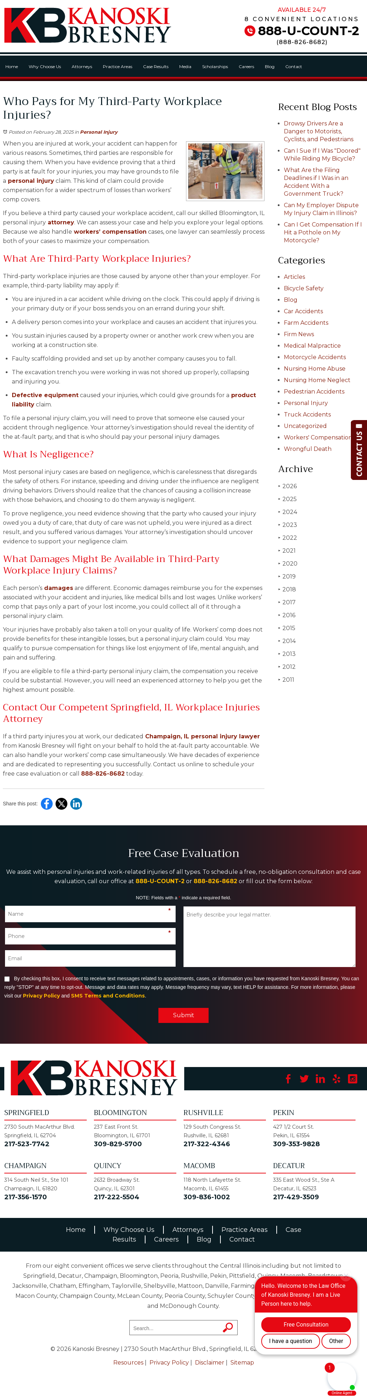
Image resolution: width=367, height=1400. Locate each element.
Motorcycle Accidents (315, 357)
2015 (286, 628)
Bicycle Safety (304, 288)
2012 (287, 666)
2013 (287, 653)
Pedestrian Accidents (314, 391)
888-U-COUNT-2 (308, 30)
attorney (60, 222)
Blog (270, 66)
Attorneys (82, 66)
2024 (287, 512)
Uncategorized (305, 426)
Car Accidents (303, 311)
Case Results (155, 66)
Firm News (299, 334)
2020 (287, 563)
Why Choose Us (45, 66)
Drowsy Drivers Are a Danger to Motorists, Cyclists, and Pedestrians (318, 131)
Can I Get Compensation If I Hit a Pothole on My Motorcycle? (323, 232)
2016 (286, 615)
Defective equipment (45, 395)
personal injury (30, 180)
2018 (287, 589)
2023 (287, 524)
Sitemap (242, 1362)
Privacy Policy (41, 995)
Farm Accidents (306, 322)
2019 (287, 576)
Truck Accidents (307, 414)
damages (57, 588)
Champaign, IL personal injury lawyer (201, 736)
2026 (287, 486)
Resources (128, 1362)
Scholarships (215, 66)
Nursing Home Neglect (317, 380)
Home (11, 66)
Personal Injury (99, 132)
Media (185, 66)
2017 (287, 602)
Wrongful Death (308, 449)
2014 (287, 641)
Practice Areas (117, 66)
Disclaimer (209, 1362)
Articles (294, 276)
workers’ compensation (109, 231)
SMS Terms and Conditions (108, 995)
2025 (287, 499)
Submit (183, 1015)
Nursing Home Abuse (314, 368)
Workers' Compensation (318, 437)
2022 (287, 537)
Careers (246, 66)
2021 (287, 550)
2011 (286, 679)
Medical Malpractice (312, 345)
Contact (293, 66)
